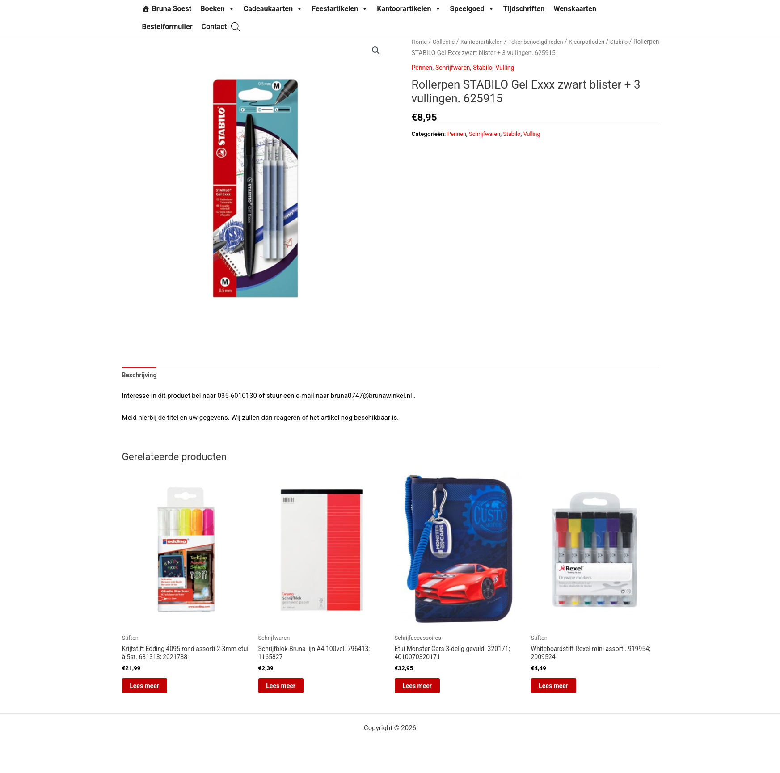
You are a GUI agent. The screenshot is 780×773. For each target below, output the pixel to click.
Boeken (217, 9)
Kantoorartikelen (409, 9)
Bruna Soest (172, 8)
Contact (214, 26)
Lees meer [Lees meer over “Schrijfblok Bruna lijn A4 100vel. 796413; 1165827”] (292, 690)
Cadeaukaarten (273, 9)
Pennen (423, 67)
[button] (375, 51)
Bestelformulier (167, 26)
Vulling (511, 67)
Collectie (445, 41)
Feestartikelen (340, 9)
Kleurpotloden (597, 41)
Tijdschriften (524, 8)
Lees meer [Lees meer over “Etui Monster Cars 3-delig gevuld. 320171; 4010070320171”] (428, 690)
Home (420, 41)
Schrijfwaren (455, 67)
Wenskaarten (574, 8)
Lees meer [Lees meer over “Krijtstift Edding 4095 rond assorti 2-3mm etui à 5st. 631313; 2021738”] (155, 690)
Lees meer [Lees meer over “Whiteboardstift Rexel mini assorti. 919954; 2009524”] (564, 690)
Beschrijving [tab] (141, 376)
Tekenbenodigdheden (543, 41)
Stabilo (631, 41)
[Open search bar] (235, 26)
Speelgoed (472, 9)
